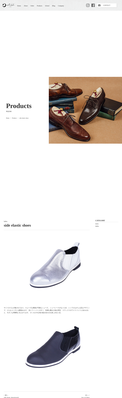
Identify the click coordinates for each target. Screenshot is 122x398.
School (47, 6)
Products (39, 6)
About (26, 6)
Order (32, 6)
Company (61, 6)
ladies (5, 221)
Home (19, 6)
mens (97, 224)
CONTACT (106, 5)
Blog (53, 6)
